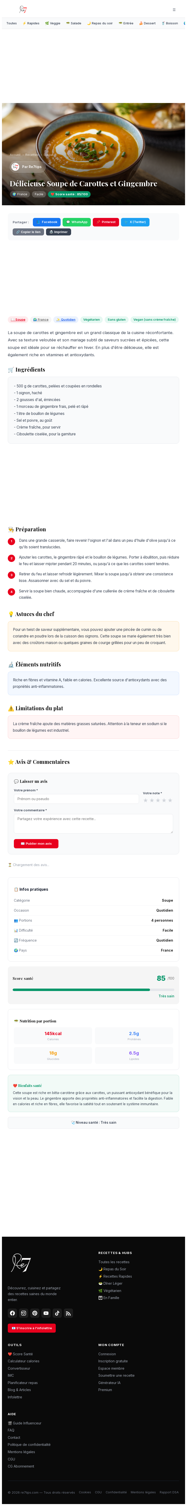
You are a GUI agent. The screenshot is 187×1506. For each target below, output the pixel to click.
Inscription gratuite (113, 1361)
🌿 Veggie (52, 23)
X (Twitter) (135, 222)
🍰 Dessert (147, 23)
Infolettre (15, 1397)
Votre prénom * (26, 790)
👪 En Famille (108, 1298)
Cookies (85, 1492)
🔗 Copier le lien (28, 232)
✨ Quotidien (65, 319)
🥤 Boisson (169, 23)
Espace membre (111, 1368)
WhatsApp (76, 222)
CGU (11, 1459)
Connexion (107, 1354)
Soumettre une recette (116, 1375)
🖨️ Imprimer (58, 232)
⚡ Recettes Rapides (115, 1276)
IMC (11, 1375)
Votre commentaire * (30, 810)
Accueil (15, 155)
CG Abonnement (21, 1466)
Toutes (11, 23)
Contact (14, 1437)
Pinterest (105, 222)
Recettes (31, 155)
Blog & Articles (19, 1390)
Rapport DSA (169, 1492)
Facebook (46, 222)
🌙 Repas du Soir (112, 1269)
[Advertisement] (52, 67)
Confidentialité (116, 1492)
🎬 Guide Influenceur (24, 1423)
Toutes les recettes (114, 1262)
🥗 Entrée (126, 23)
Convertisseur (19, 1368)
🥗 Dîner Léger (110, 1283)
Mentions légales (21, 1452)
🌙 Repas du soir (100, 23)
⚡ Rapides (30, 23)
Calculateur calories (23, 1361)
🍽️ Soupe (18, 319)
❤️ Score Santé (20, 1354)
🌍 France (40, 319)
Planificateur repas (23, 1383)
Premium (105, 1390)
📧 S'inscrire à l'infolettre (32, 1328)
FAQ (11, 1430)
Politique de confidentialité (29, 1444)
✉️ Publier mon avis (36, 843)
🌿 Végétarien (109, 1291)
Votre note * (152, 793)
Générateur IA (109, 1383)
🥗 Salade (73, 23)
